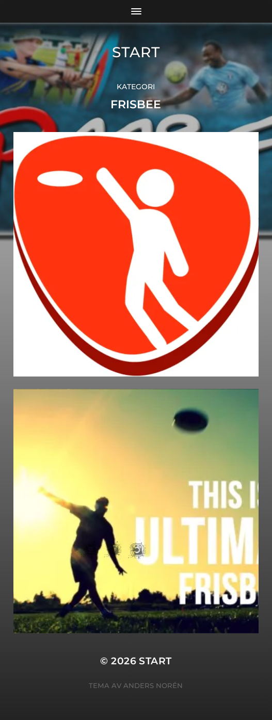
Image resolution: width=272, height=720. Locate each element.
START (136, 52)
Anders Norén (153, 685)
